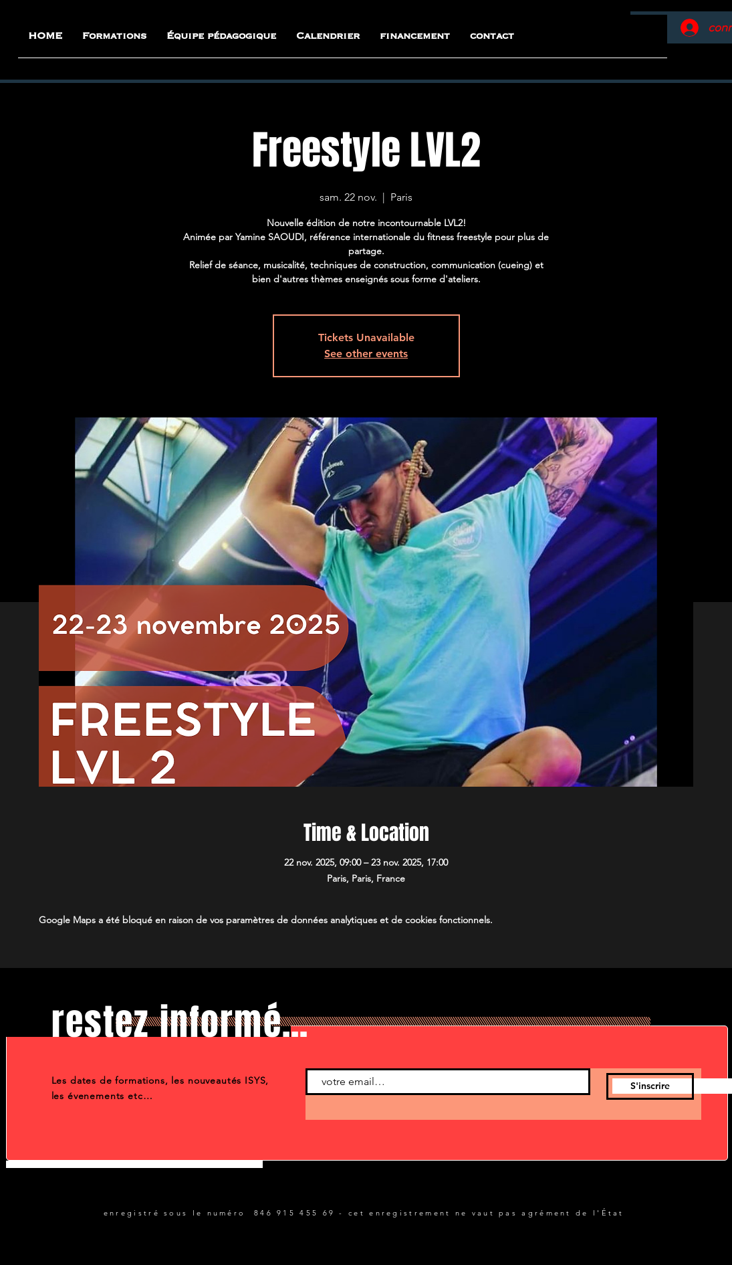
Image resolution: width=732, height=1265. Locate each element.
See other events (366, 353)
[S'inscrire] (650, 1086)
